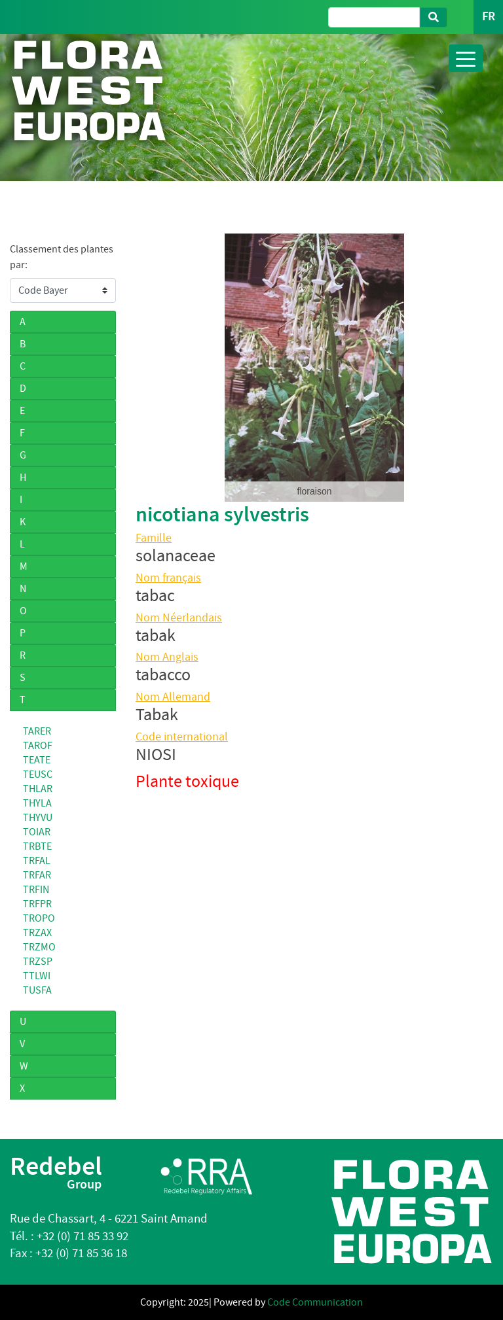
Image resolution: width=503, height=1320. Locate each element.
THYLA (37, 803)
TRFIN (36, 889)
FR (488, 16)
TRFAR (37, 875)
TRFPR (37, 904)
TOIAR (36, 832)
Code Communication (315, 1302)
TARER (37, 731)
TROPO (39, 918)
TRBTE (37, 846)
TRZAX (37, 932)
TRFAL (36, 860)
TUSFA (37, 990)
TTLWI (36, 975)
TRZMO (39, 947)
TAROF (37, 745)
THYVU (37, 817)
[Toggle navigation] (466, 58)
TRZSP (37, 961)
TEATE (36, 760)
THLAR (37, 788)
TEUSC (37, 774)
